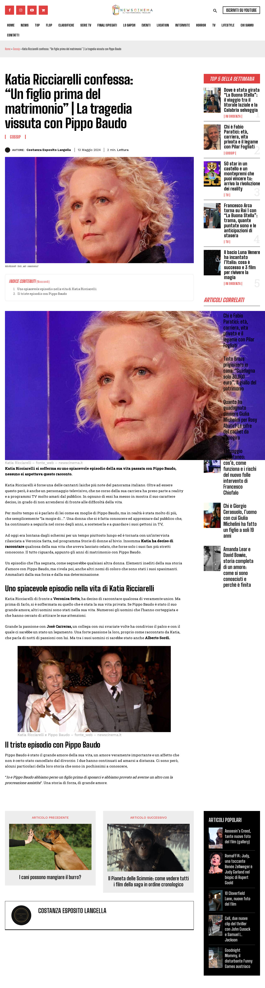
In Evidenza (233, 116)
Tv (227, 195)
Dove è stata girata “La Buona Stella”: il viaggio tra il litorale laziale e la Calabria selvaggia (242, 100)
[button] (215, 11)
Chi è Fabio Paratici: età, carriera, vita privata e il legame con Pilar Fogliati (241, 137)
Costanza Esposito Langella (48, 150)
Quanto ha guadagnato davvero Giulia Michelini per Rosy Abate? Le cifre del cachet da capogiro (240, 421)
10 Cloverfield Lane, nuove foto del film (237, 898)
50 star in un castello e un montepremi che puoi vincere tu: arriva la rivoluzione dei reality (242, 176)
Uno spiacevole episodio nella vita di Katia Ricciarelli (57, 289)
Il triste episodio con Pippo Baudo (42, 294)
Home (8, 49)
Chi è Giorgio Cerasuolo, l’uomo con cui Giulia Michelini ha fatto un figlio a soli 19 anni (240, 522)
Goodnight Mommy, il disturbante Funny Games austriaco (238, 958)
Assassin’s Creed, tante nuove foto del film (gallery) (238, 836)
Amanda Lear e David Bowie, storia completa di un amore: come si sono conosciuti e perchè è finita (238, 568)
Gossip (16, 49)
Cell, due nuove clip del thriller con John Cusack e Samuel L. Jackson (237, 929)
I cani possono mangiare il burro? (50, 877)
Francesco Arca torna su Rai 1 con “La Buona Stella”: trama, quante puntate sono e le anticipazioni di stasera (241, 220)
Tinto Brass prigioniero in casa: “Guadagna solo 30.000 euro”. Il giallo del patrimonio (239, 375)
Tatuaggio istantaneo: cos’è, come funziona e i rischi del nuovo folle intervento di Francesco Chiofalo (239, 473)
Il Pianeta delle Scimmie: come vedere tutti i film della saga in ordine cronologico (148, 881)
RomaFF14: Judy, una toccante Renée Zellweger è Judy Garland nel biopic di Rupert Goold (238, 869)
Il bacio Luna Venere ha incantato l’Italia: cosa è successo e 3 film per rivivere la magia (242, 264)
